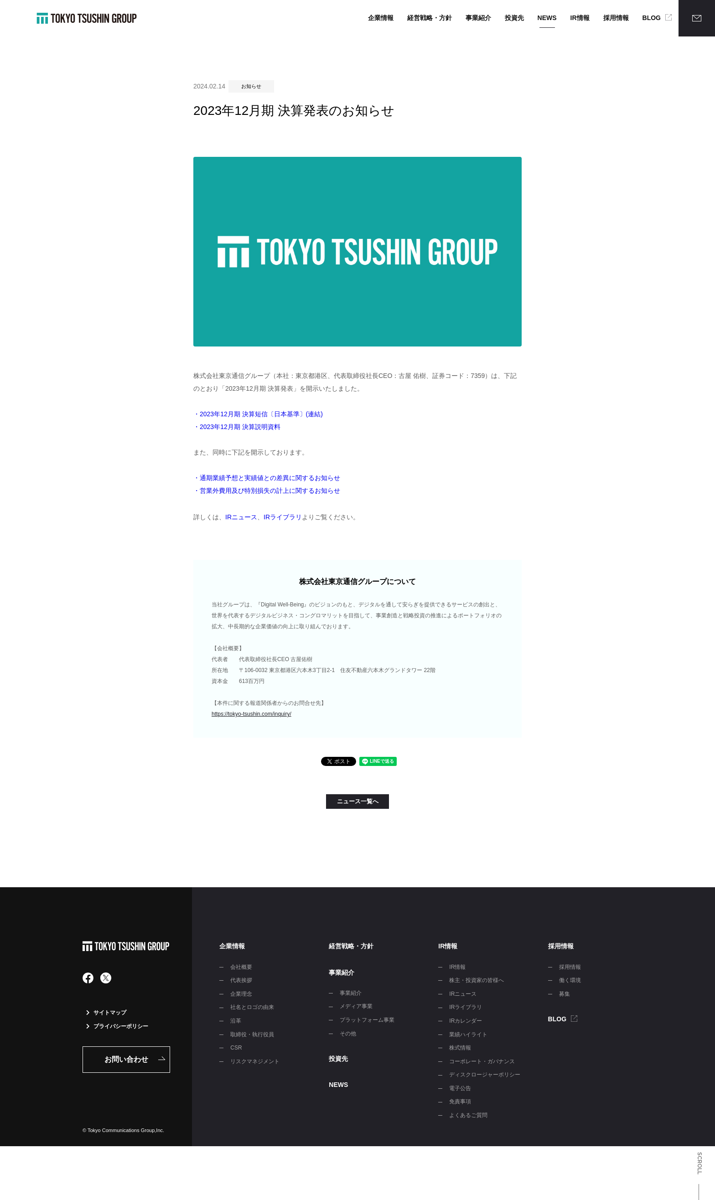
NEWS (547, 17)
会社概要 (241, 967)
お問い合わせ (126, 1059)
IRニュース (241, 517)
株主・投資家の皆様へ (476, 980)
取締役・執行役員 (252, 1034)
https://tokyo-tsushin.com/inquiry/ (251, 714)
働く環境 (570, 980)
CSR (236, 1048)
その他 (348, 1033)
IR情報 (580, 17)
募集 (564, 994)
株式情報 (460, 1048)
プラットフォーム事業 (367, 1020)
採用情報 (616, 17)
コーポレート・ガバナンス (482, 1061)
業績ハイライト (468, 1034)
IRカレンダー (465, 1021)
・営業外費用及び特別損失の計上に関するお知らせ (266, 490)
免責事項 (460, 1101)
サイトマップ (106, 1012)
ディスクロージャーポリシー (484, 1074)
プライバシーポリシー (117, 1026)
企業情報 (381, 17)
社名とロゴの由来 (252, 1007)
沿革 (235, 1021)
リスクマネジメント (255, 1061)
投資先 (514, 17)
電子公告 (460, 1088)
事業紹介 (478, 17)
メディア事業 (356, 1006)
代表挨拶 (241, 980)
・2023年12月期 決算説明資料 (236, 426)
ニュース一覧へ (357, 801)
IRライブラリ (283, 517)
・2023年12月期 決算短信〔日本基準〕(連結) (258, 414)
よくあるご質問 (468, 1115)
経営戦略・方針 (429, 17)
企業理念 (241, 994)
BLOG (651, 17)
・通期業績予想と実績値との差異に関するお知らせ (266, 477)
